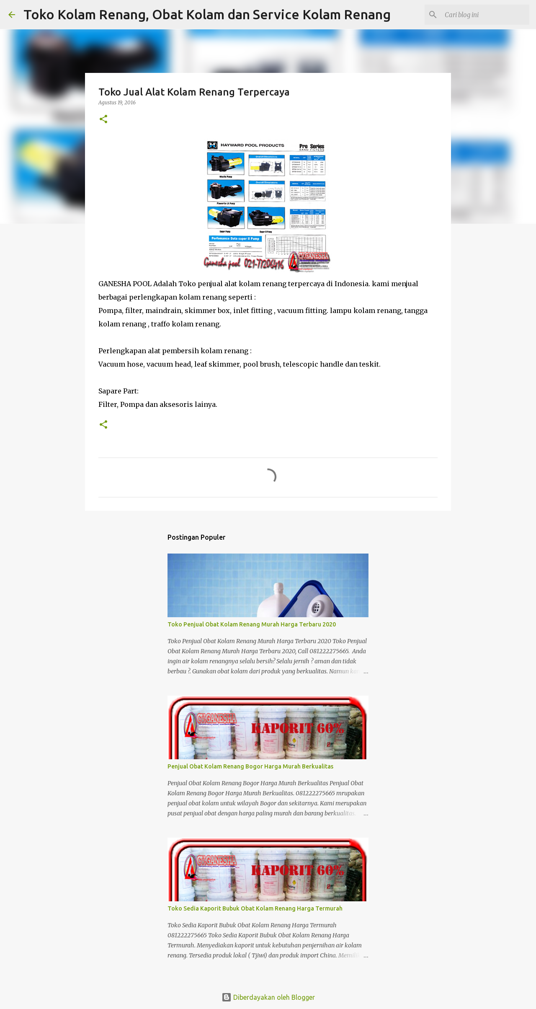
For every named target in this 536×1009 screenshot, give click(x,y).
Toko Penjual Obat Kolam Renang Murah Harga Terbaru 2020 (252, 624)
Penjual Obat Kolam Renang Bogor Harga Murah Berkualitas (250, 766)
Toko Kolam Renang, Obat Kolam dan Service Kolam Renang (207, 14)
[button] (103, 119)
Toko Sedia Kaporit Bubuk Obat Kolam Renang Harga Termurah (255, 908)
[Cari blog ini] (485, 15)
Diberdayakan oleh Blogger (268, 997)
